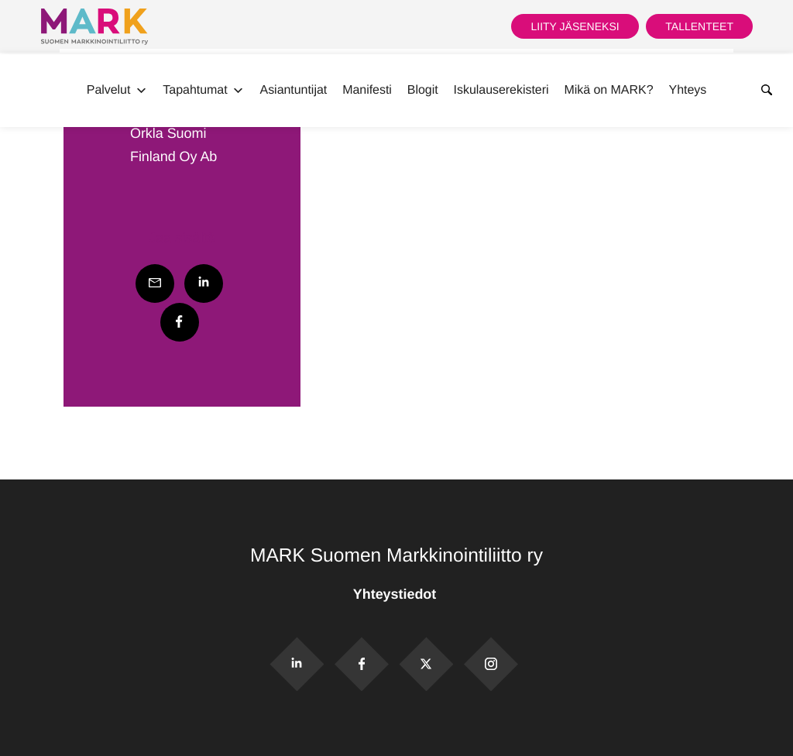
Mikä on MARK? (608, 90)
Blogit (422, 90)
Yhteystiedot (396, 594)
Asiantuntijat (294, 90)
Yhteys (688, 90)
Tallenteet (699, 26)
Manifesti (367, 90)
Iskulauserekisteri (501, 90)
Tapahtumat (203, 90)
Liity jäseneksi (574, 26)
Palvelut (117, 90)
